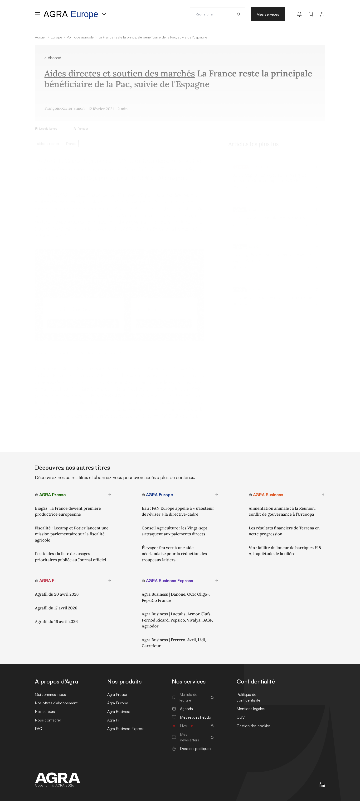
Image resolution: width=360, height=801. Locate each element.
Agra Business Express (125, 728)
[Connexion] (322, 14)
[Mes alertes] (299, 14)
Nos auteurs (45, 711)
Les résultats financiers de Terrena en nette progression (284, 531)
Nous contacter (48, 720)
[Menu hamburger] (37, 14)
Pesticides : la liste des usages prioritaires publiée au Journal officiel (70, 556)
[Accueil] (58, 778)
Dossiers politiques (191, 748)
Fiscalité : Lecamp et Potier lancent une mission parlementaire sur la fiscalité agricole (71, 534)
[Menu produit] (104, 14)
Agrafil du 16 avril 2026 (56, 621)
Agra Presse (117, 694)
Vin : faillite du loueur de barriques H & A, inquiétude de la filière (285, 550)
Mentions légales (251, 708)
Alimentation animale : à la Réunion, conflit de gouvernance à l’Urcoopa (282, 511)
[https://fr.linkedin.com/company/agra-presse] (322, 785)
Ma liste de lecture (193, 697)
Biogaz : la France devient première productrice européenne (68, 511)
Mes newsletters (193, 737)
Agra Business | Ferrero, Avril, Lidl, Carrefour (174, 643)
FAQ (38, 728)
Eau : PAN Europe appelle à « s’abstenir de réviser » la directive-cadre (178, 511)
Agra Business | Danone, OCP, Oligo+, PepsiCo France (176, 597)
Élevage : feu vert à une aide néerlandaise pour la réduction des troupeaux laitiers (174, 553)
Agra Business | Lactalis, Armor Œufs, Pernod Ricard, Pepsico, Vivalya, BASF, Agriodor (177, 620)
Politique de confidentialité (248, 697)
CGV (241, 717)
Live (193, 725)
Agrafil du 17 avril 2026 (56, 608)
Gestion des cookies (254, 725)
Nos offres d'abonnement (56, 703)
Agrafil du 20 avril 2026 (57, 594)
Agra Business (119, 711)
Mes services (268, 14)
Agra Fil (113, 720)
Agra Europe (117, 703)
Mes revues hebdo (191, 717)
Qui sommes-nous (50, 694)
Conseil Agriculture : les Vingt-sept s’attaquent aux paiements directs (174, 531)
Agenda (182, 708)
